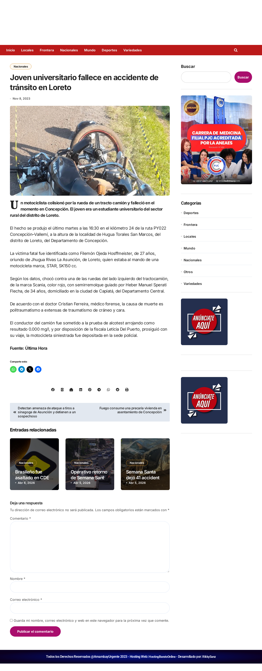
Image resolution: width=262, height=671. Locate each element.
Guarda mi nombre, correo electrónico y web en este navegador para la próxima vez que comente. (91, 628)
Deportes (109, 50)
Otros (188, 272)
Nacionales (69, 50)
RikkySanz (210, 664)
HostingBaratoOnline (161, 664)
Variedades (132, 50)
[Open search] (237, 50)
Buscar (188, 66)
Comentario (20, 526)
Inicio (10, 50)
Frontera (47, 50)
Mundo (90, 50)
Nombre (17, 586)
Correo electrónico (26, 607)
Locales (27, 50)
